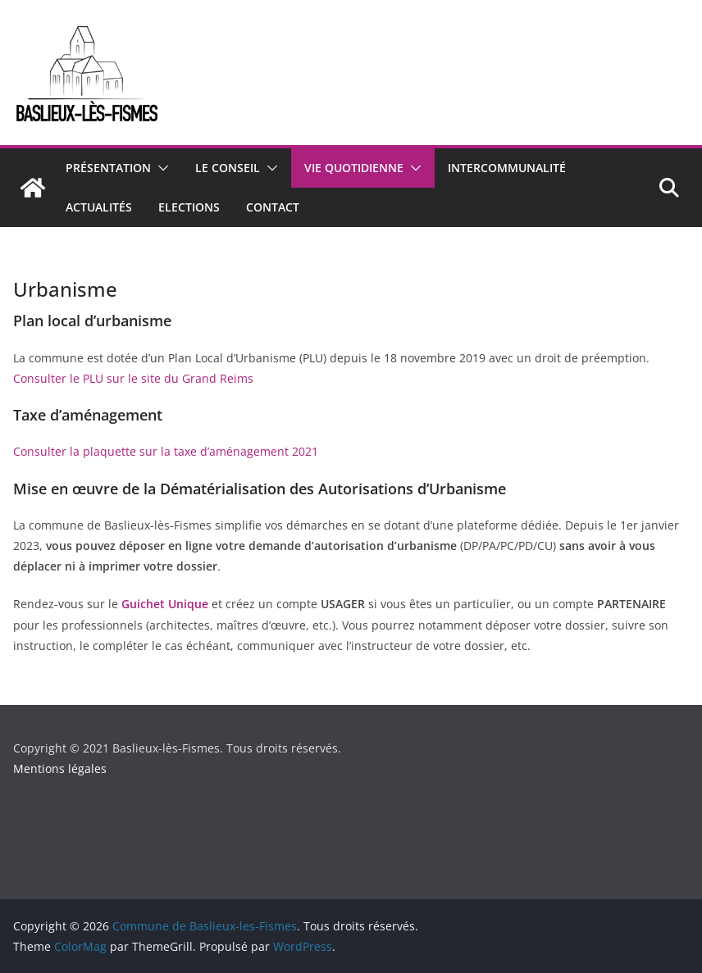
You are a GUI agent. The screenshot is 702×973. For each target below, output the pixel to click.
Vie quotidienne (353, 167)
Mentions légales (60, 768)
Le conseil (227, 167)
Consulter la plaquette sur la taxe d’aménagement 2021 (165, 451)
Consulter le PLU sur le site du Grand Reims (133, 378)
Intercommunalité (507, 167)
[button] (160, 168)
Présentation (108, 167)
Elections (189, 207)
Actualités (99, 207)
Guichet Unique (164, 604)
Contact (272, 207)
